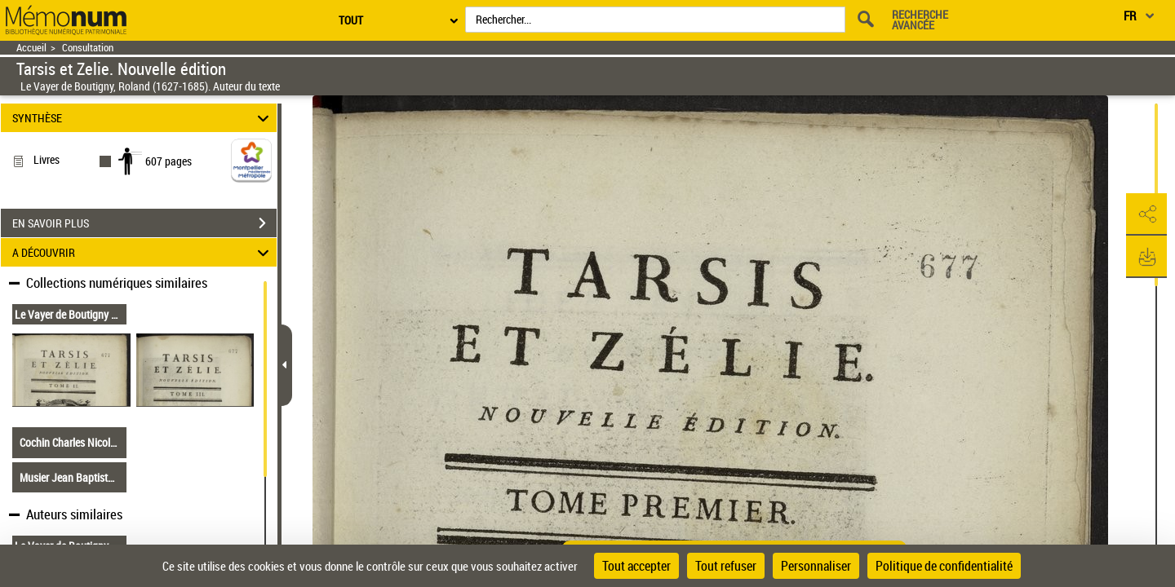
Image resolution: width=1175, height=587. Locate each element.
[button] (1146, 214)
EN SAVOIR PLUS (144, 223)
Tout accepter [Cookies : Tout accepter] (636, 566)
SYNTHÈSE (143, 118)
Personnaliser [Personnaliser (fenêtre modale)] (816, 566)
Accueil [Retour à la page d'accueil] (31, 48)
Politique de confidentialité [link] (944, 566)
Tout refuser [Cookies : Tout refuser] (725, 566)
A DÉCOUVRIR (143, 252)
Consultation (87, 48)
